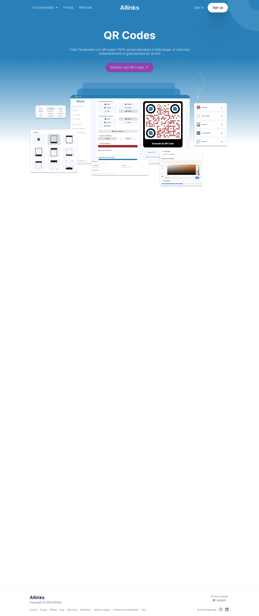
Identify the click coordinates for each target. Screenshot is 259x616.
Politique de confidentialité (126, 610)
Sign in (198, 7)
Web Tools (72, 610)
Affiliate (53, 610)
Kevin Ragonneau (208, 610)
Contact (33, 610)
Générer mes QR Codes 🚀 (129, 68)
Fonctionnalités (44, 7)
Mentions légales (102, 610)
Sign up (217, 7)
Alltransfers (85, 610)
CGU (143, 610)
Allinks (129, 7)
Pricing (68, 7)
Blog (62, 610)
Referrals (85, 7)
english (219, 600)
